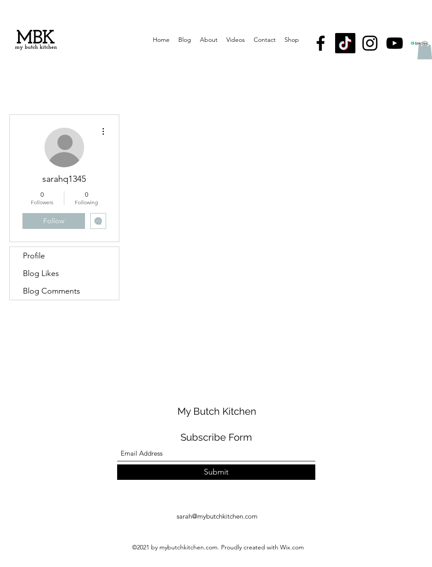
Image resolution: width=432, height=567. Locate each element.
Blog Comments (51, 291)
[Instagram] (370, 43)
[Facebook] (320, 43)
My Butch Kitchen (216, 411)
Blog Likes (41, 273)
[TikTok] (345, 43)
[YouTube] (394, 43)
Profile (34, 256)
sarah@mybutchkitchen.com (217, 516)
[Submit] (216, 472)
